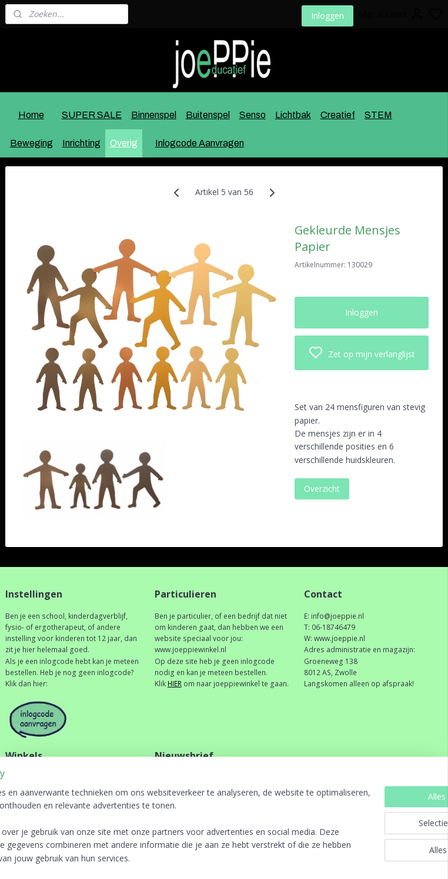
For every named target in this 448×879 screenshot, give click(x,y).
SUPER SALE (92, 115)
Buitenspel (208, 115)
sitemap (257, 857)
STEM (378, 115)
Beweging (31, 143)
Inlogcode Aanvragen (199, 143)
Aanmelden (185, 803)
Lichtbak (293, 115)
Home (31, 115)
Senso (252, 115)
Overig (124, 143)
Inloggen (327, 15)
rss (282, 857)
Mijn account (391, 14)
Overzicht (322, 488)
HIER (175, 684)
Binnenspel (153, 115)
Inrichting (81, 143)
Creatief (337, 115)
